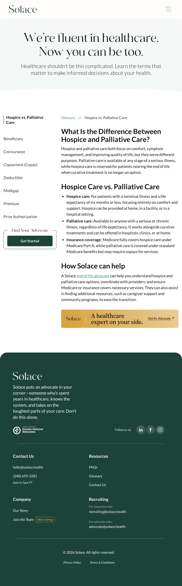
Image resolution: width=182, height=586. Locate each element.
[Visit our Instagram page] (160, 429)
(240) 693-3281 (25, 476)
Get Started (30, 241)
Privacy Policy (72, 562)
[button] (168, 9)
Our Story (20, 510)
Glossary (68, 117)
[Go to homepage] (27, 376)
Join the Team (23, 519)
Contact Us (97, 485)
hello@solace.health (28, 467)
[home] (23, 9)
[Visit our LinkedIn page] (140, 429)
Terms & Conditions (102, 562)
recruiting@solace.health (107, 511)
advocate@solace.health (107, 526)
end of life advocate (93, 275)
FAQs (93, 467)
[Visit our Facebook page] (150, 429)
